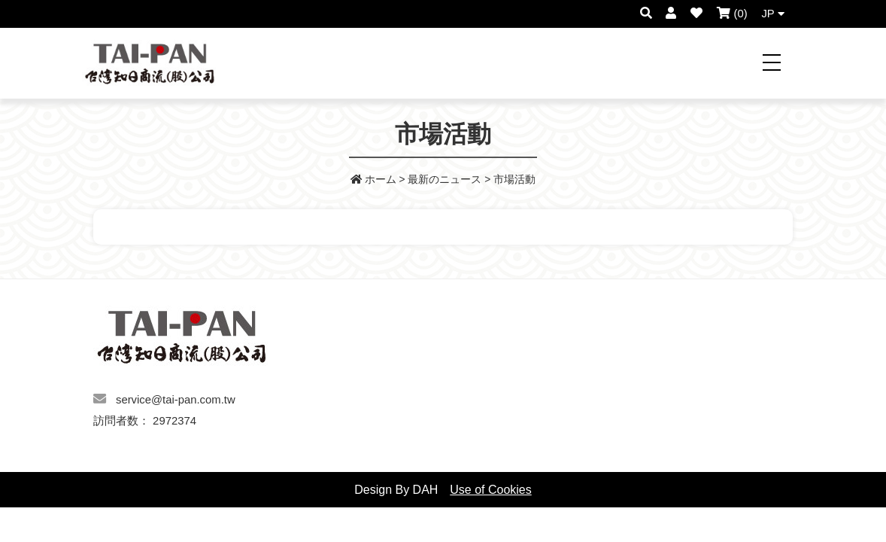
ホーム (373, 179)
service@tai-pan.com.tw (175, 400)
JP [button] (772, 14)
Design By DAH (396, 489)
